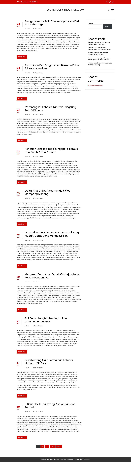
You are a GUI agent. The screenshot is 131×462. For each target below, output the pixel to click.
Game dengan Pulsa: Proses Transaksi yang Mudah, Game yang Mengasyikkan (52, 234)
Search (90, 23)
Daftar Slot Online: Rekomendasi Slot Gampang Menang (47, 192)
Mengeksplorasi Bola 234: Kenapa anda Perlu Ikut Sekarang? (52, 22)
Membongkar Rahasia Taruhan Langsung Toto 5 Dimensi (50, 108)
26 (52, 446)
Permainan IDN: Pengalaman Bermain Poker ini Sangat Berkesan (52, 66)
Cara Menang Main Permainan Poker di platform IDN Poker (48, 361)
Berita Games (39, 29)
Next (58, 446)
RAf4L (27, 29)
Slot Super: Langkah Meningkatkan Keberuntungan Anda (45, 320)
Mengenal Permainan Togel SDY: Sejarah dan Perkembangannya (52, 276)
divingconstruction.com (65, 10)
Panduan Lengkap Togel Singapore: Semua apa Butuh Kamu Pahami (51, 150)
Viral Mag (77, 459)
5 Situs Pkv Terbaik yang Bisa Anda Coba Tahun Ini (50, 405)
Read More (21, 57)
